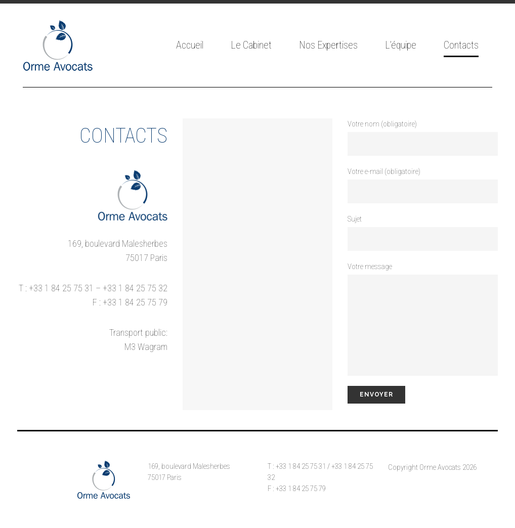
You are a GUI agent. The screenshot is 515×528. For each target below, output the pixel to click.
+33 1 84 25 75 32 (135, 288)
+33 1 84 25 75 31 (61, 288)
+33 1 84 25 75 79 (135, 302)
